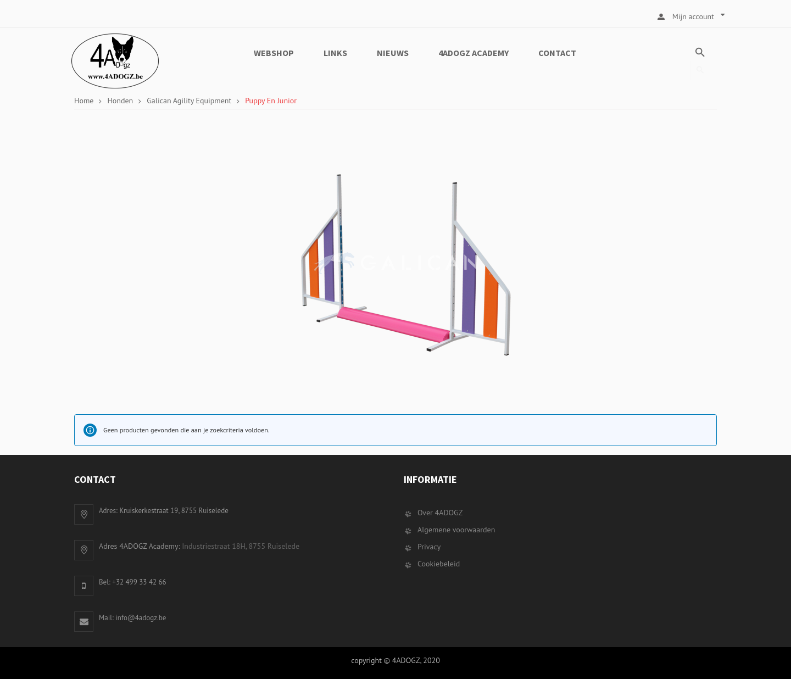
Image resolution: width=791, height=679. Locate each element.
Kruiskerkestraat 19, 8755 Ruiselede (173, 510)
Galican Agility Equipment (189, 100)
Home (83, 100)
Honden (120, 100)
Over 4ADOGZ (440, 512)
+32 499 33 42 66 (139, 582)
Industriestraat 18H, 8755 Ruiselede (240, 546)
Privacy (429, 547)
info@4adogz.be (140, 617)
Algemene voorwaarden (456, 530)
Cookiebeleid (438, 564)
